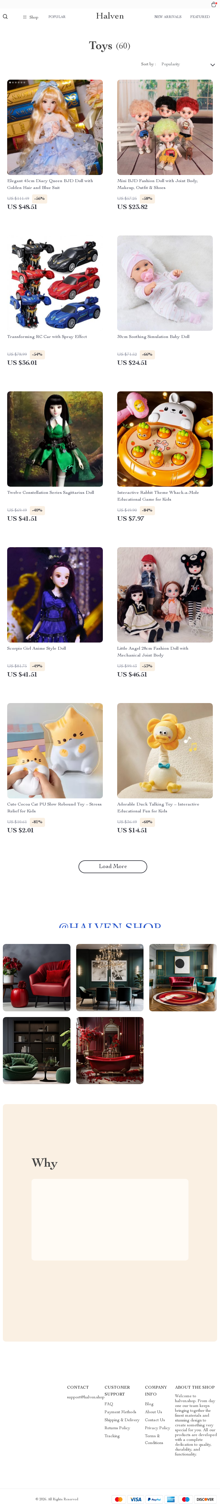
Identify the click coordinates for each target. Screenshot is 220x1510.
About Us (153, 1412)
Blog (149, 1404)
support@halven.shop (86, 1398)
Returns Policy (117, 1428)
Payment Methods (120, 1412)
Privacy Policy (157, 1428)
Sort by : (148, 65)
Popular (57, 17)
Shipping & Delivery (122, 1420)
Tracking (112, 1436)
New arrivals (168, 17)
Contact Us (155, 1420)
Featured (200, 17)
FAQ (109, 1404)
